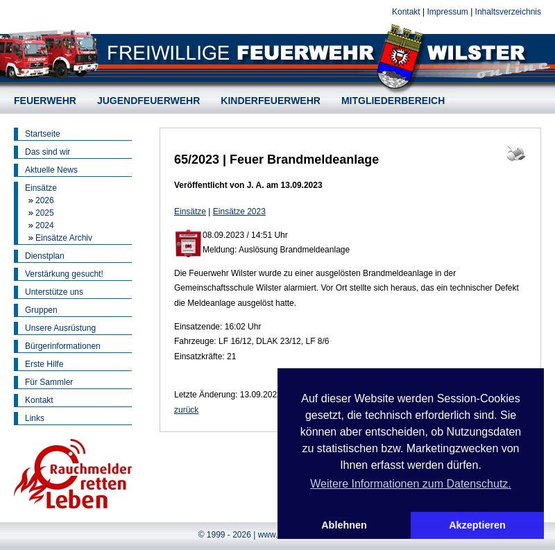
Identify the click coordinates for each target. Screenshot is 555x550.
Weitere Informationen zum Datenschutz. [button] (410, 484)
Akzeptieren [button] (477, 525)
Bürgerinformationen (63, 346)
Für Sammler (49, 382)
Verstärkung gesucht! (64, 274)
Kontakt (406, 12)
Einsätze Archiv (63, 238)
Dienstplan (45, 256)
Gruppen (41, 310)
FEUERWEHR (45, 100)
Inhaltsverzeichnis (508, 12)
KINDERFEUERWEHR (271, 100)
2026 (44, 200)
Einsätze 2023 (239, 211)
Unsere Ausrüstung (60, 328)
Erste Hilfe (44, 364)
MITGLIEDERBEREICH (393, 100)
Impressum (447, 12)
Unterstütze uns (54, 292)
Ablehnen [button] (344, 525)
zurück (186, 410)
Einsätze (41, 188)
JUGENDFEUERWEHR (148, 100)
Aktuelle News (51, 170)
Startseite (42, 134)
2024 (44, 225)
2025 (44, 213)
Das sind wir (47, 152)
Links (34, 418)
